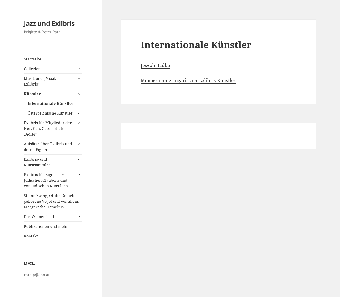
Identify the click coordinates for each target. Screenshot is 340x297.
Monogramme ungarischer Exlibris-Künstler (188, 80)
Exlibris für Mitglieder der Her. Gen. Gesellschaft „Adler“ (48, 128)
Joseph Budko (155, 65)
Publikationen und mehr (46, 226)
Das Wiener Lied (39, 216)
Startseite (32, 59)
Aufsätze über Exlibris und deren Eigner (48, 146)
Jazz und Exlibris (49, 23)
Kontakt (31, 236)
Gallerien (32, 68)
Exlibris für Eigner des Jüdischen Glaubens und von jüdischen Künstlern (46, 180)
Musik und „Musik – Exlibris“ (41, 81)
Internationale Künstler (50, 103)
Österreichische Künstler (50, 113)
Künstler (32, 93)
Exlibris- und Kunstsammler (37, 162)
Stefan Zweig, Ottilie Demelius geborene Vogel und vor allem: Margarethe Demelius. (51, 201)
